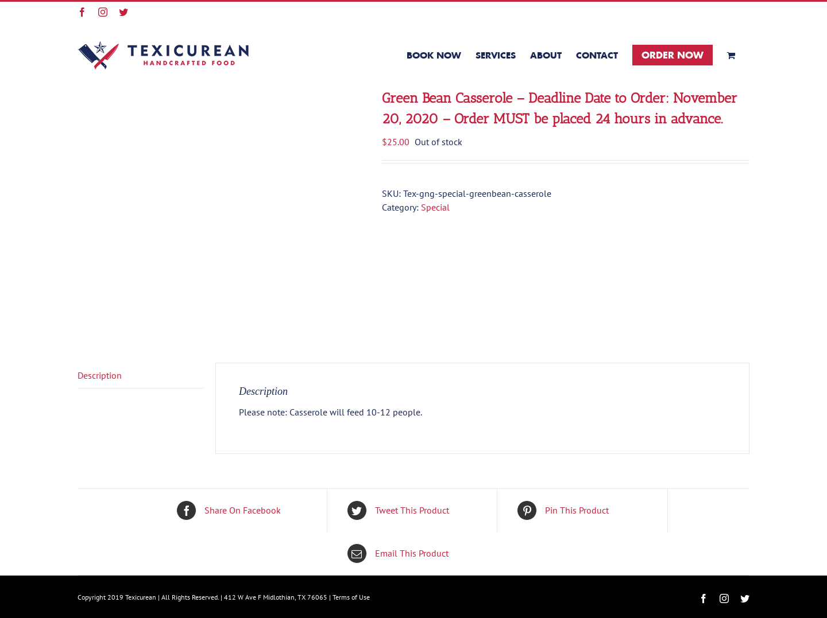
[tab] (141, 375)
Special (435, 207)
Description (100, 375)
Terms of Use (351, 597)
